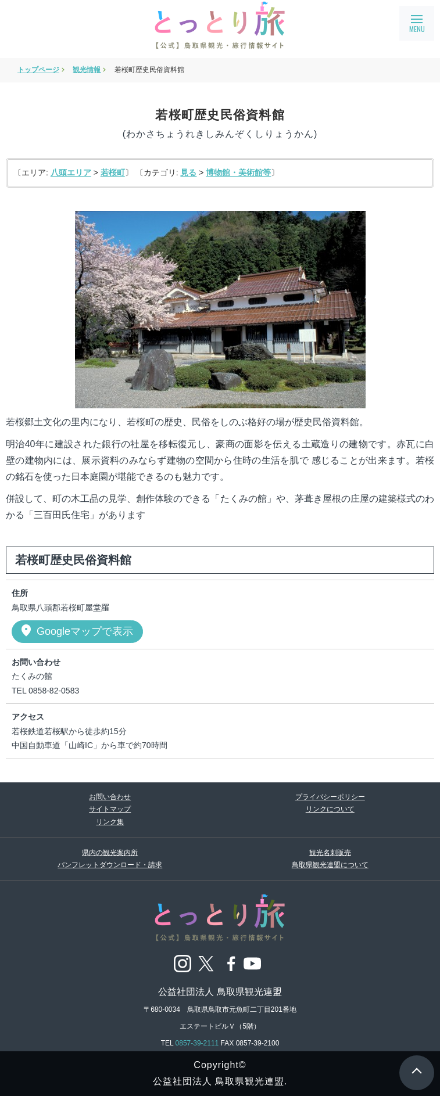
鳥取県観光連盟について (330, 865)
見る (188, 172)
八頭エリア (71, 172)
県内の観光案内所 (110, 853)
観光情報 (87, 70)
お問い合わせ (110, 797)
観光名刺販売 (330, 853)
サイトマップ (110, 809)
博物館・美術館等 (238, 172)
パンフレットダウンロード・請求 (110, 865)
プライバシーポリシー (330, 797)
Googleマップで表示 (76, 631)
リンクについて (330, 809)
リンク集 (110, 822)
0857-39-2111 (197, 1043)
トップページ (38, 70)
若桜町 (113, 172)
